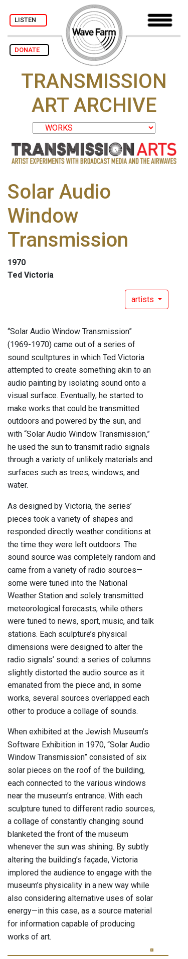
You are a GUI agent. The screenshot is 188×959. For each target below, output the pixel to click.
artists (143, 299)
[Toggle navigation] (159, 20)
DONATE (29, 50)
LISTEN (28, 20)
